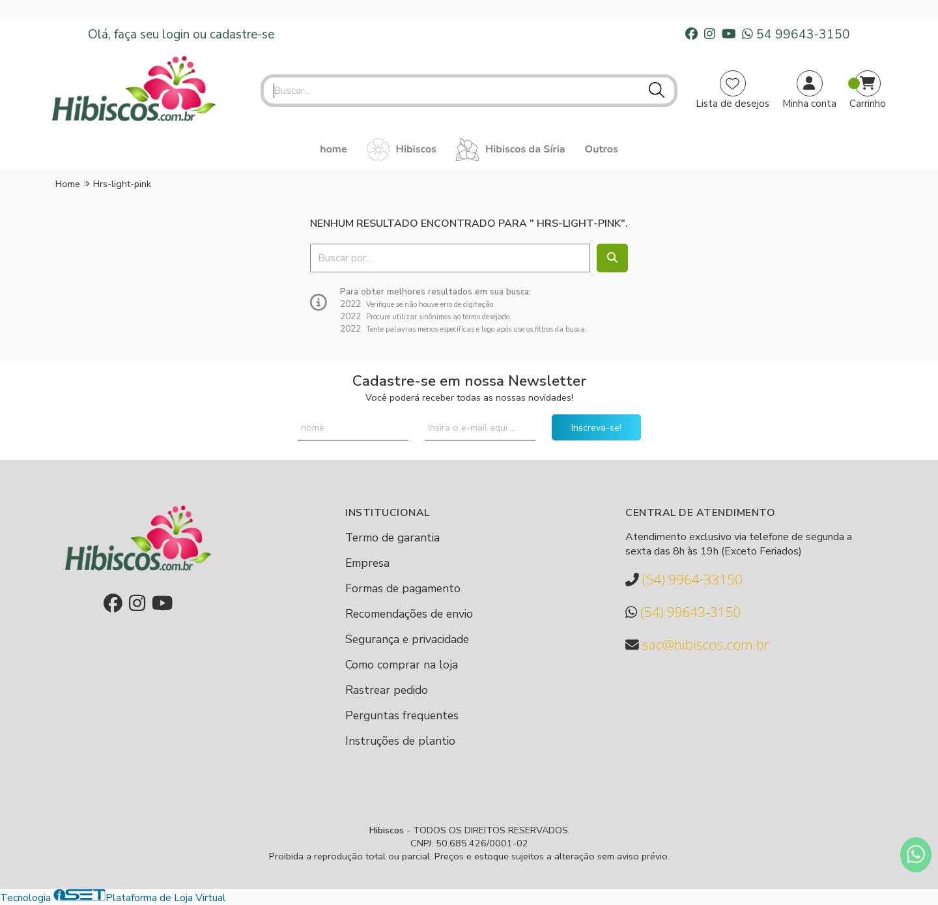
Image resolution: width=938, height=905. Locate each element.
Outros (601, 149)
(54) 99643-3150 (683, 612)
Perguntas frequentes (402, 715)
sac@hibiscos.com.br (697, 644)
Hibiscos (401, 149)
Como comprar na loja (401, 664)
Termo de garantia (392, 537)
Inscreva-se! (596, 427)
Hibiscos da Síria (510, 149)
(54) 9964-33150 (684, 579)
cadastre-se (242, 34)
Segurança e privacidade (407, 639)
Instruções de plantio (400, 741)
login (177, 34)
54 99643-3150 (796, 34)
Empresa (367, 563)
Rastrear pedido (386, 690)
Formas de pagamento (403, 588)
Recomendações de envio (409, 614)
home (333, 149)
